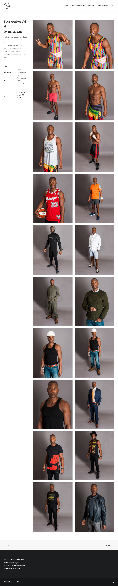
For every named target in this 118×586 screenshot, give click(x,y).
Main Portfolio (59, 545)
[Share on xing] (17, 97)
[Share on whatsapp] (20, 95)
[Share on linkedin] (17, 95)
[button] (113, 6)
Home (66, 6)
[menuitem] (66, 6)
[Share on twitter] (19, 93)
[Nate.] (6, 6)
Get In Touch (103, 6)
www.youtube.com (24, 84)
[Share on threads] (22, 93)
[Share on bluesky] (23, 95)
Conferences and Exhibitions (83, 6)
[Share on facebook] (16, 93)
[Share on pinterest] (25, 93)
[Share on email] (20, 97)
